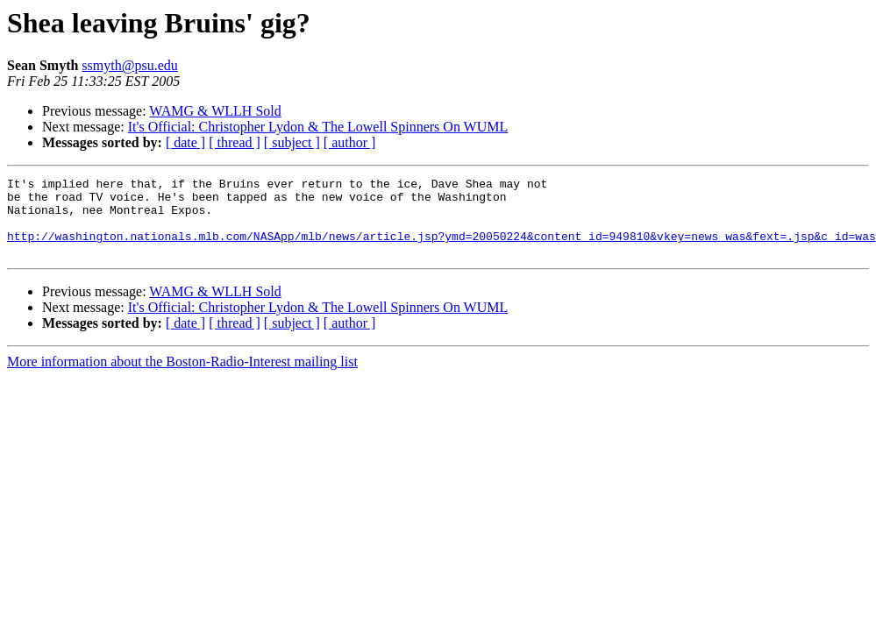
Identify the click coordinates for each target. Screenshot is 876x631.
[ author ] (350, 142)
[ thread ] (234, 142)
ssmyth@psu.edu (129, 65)
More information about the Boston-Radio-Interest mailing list (182, 377)
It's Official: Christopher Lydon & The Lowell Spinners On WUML (318, 126)
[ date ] (185, 142)
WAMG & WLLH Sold (215, 110)
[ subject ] (292, 142)
